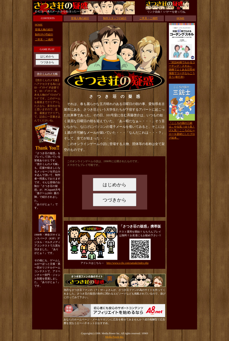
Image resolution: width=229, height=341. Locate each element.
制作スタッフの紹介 (115, 18)
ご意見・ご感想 (148, 18)
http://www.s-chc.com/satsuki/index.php (128, 262)
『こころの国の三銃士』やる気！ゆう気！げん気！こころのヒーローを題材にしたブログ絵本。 (182, 130)
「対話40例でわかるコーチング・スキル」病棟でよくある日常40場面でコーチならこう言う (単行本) (182, 69)
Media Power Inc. (114, 336)
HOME (180, 18)
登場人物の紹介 (80, 18)
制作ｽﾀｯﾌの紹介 (44, 34)
